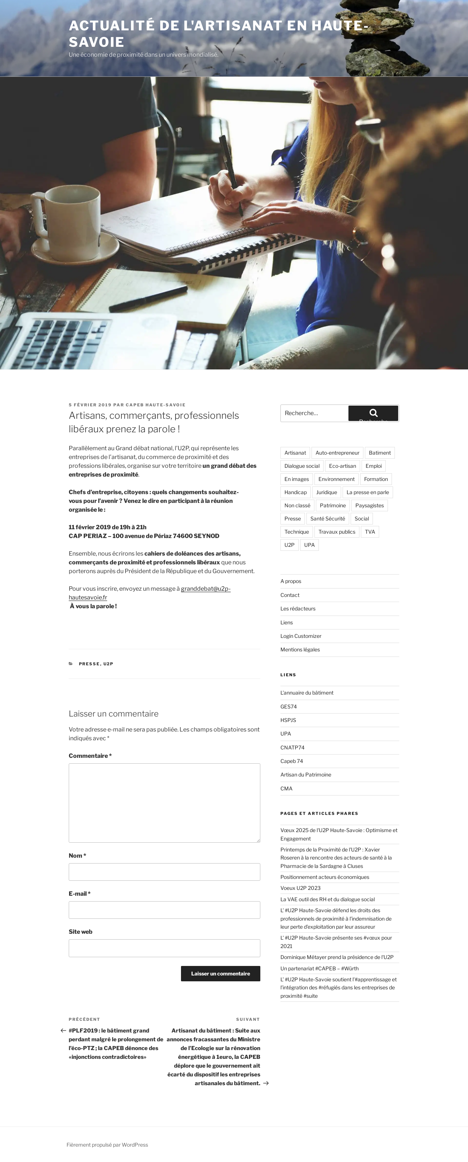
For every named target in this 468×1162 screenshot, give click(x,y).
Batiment (380, 453)
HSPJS (288, 720)
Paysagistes (369, 505)
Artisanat (295, 453)
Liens (286, 622)
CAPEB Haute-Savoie (156, 404)
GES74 (288, 706)
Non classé (297, 505)
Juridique (326, 492)
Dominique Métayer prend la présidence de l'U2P (337, 957)
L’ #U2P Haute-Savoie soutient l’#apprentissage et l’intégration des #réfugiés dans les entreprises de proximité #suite (338, 987)
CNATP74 (292, 747)
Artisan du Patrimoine (305, 774)
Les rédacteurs (298, 608)
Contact (289, 595)
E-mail (80, 893)
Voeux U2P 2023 (300, 888)
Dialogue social (302, 466)
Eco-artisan (342, 466)
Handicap (295, 492)
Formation (376, 479)
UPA (309, 545)
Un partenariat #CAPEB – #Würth (319, 968)
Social (362, 518)
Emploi (374, 466)
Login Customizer (300, 636)
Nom (77, 855)
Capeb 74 (291, 761)
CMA (286, 788)
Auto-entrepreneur (337, 453)
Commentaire (90, 755)
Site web (81, 931)
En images (296, 479)
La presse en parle (368, 492)
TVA (370, 532)
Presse (89, 663)
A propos (290, 581)
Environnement (336, 479)
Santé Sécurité (327, 518)
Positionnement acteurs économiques (324, 877)
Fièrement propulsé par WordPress (107, 1145)
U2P (108, 663)
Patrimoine (333, 505)
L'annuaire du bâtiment (306, 692)
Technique (296, 532)
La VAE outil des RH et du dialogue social (328, 899)
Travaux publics (336, 532)
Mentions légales (300, 649)
